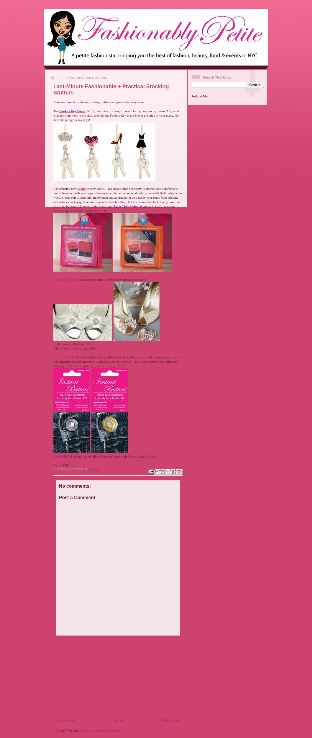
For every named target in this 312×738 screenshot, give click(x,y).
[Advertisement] (91, 676)
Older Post (170, 720)
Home (118, 720)
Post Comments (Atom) (100, 731)
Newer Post (66, 720)
